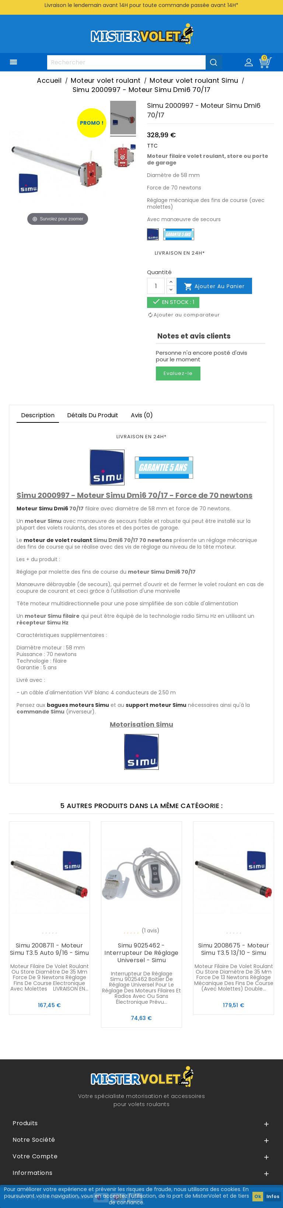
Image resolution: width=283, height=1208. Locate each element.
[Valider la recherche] (214, 62)
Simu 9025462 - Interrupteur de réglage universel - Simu (141, 952)
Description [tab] (38, 415)
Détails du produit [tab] (92, 415)
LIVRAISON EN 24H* (180, 252)
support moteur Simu (156, 705)
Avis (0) (142, 415)
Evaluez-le (178, 373)
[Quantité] (156, 286)
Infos (272, 1196)
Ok (257, 1196)
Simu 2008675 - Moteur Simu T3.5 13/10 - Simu (233, 949)
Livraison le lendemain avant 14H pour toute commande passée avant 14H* (141, 5)
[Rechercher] (134, 62)
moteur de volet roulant (58, 540)
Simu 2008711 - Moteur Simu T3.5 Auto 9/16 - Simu (49, 949)
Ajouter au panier (214, 286)
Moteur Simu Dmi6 (42, 508)
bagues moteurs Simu (78, 705)
